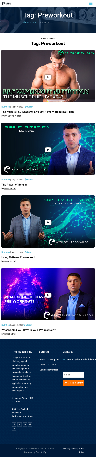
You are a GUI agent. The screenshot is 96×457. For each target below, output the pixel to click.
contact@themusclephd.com (81, 359)
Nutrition (5, 107)
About (42, 359)
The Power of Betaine (14, 184)
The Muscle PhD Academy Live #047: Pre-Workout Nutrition (37, 111)
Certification (45, 370)
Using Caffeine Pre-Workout (18, 257)
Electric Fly (41, 452)
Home (43, 38)
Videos (52, 38)
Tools (53, 364)
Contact (54, 370)
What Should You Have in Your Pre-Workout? (28, 330)
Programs (55, 359)
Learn (42, 364)
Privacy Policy (69, 448)
